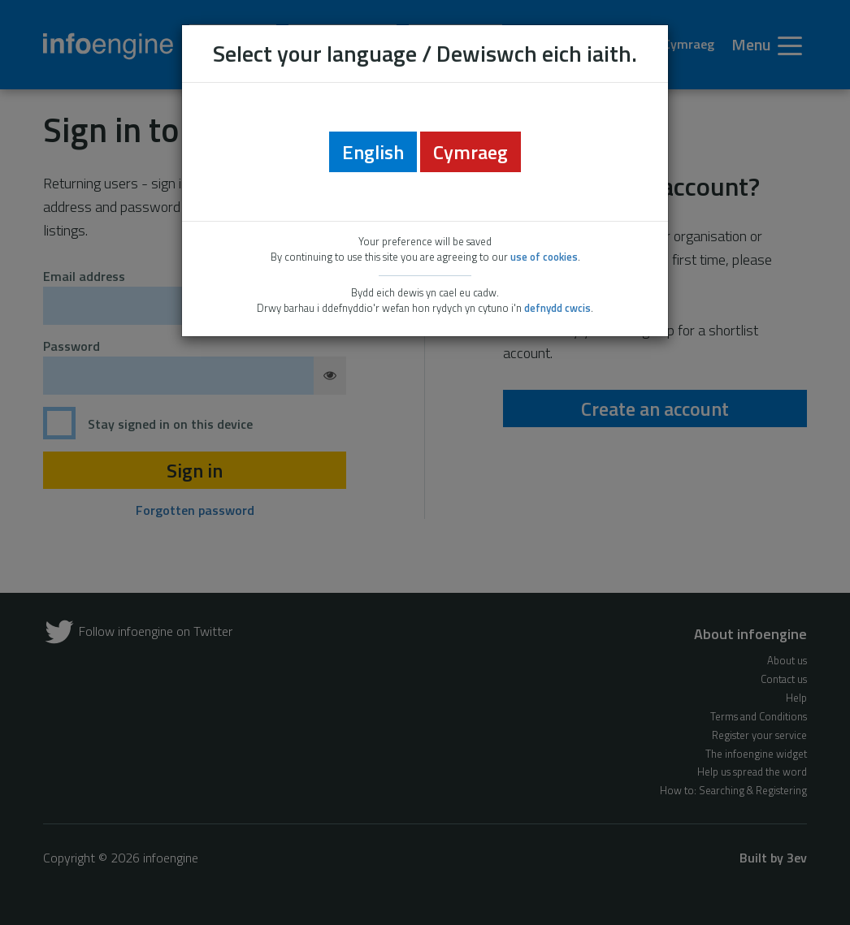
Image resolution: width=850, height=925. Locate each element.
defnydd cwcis (557, 308)
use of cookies (544, 257)
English (373, 151)
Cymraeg (470, 151)
